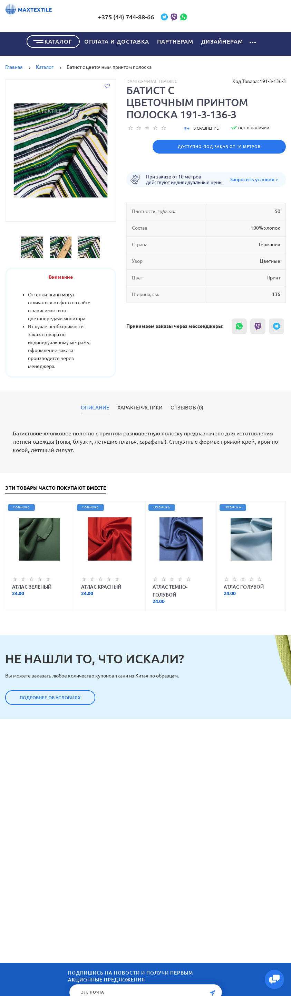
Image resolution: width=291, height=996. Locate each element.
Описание (95, 406)
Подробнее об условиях (50, 696)
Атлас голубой (244, 586)
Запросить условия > (254, 178)
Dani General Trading (151, 80)
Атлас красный (101, 586)
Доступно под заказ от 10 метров (219, 146)
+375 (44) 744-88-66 (178, 16)
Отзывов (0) (187, 406)
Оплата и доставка (116, 40)
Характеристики (140, 406)
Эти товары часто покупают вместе (55, 487)
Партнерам (175, 40)
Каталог (58, 40)
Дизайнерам (222, 40)
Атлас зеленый (31, 586)
